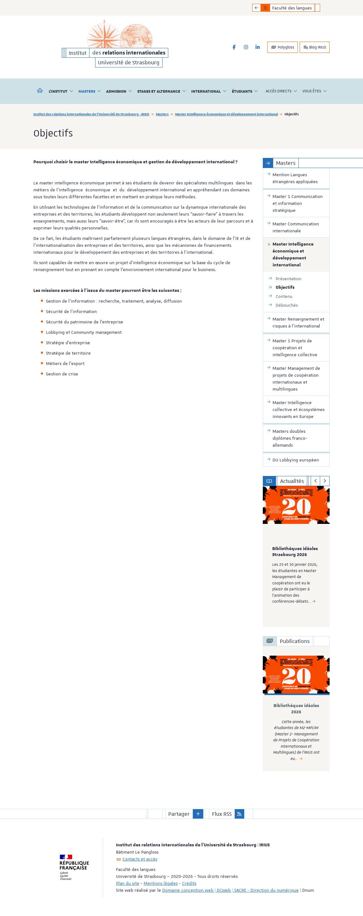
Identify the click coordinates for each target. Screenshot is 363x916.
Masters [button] (89, 91)
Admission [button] (119, 91)
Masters (162, 114)
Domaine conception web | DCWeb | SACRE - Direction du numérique (230, 890)
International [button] (209, 91)
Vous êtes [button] (314, 91)
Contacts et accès (140, 859)
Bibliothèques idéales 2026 (296, 709)
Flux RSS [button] (222, 813)
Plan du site (127, 883)
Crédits (189, 883)
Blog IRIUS (314, 47)
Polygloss (282, 47)
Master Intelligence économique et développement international (226, 114)
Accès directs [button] (281, 91)
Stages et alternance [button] (161, 91)
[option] (296, 556)
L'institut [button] (61, 91)
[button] (198, 814)
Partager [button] (179, 813)
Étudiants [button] (245, 91)
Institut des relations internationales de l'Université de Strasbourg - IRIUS (91, 114)
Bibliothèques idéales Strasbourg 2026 (295, 552)
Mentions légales (161, 883)
